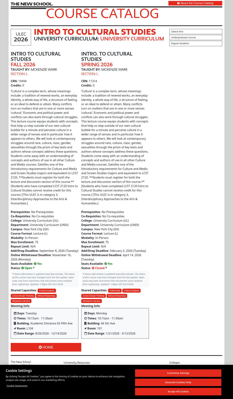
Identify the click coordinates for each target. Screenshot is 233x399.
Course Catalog (102, 13)
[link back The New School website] (32, 4)
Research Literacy (21, 301)
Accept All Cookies (178, 393)
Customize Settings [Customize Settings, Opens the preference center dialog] (178, 374)
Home (46, 347)
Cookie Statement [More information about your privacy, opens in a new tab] (17, 387)
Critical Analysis (46, 290)
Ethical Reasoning (46, 296)
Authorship (115, 290)
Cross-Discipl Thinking (23, 296)
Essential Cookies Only (178, 383)
